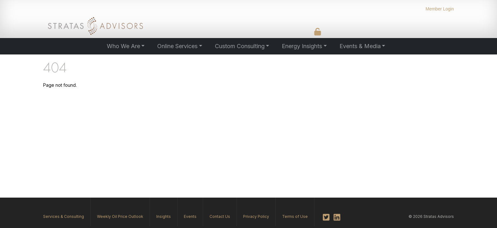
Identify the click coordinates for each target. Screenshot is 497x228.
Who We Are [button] (123, 46)
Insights (163, 216)
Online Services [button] (177, 46)
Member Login (440, 8)
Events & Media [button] (360, 46)
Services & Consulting (63, 216)
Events (190, 216)
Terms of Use (295, 216)
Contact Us (220, 216)
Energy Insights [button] (302, 46)
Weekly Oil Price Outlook (120, 216)
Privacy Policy (256, 216)
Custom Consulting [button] (240, 46)
